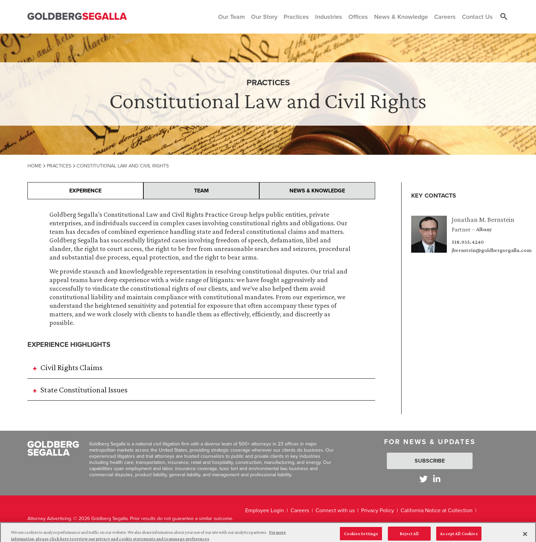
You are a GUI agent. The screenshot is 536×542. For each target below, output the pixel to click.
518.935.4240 (468, 242)
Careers (299, 510)
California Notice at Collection (437, 510)
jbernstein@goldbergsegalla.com (492, 250)
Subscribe (430, 461)
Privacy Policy (377, 510)
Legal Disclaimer (265, 525)
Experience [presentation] (85, 190)
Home (34, 165)
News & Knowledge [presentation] (317, 190)
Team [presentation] (201, 190)
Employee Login (264, 510)
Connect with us (335, 510)
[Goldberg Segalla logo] (77, 17)
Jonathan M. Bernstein (483, 219)
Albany (484, 229)
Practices (59, 165)
